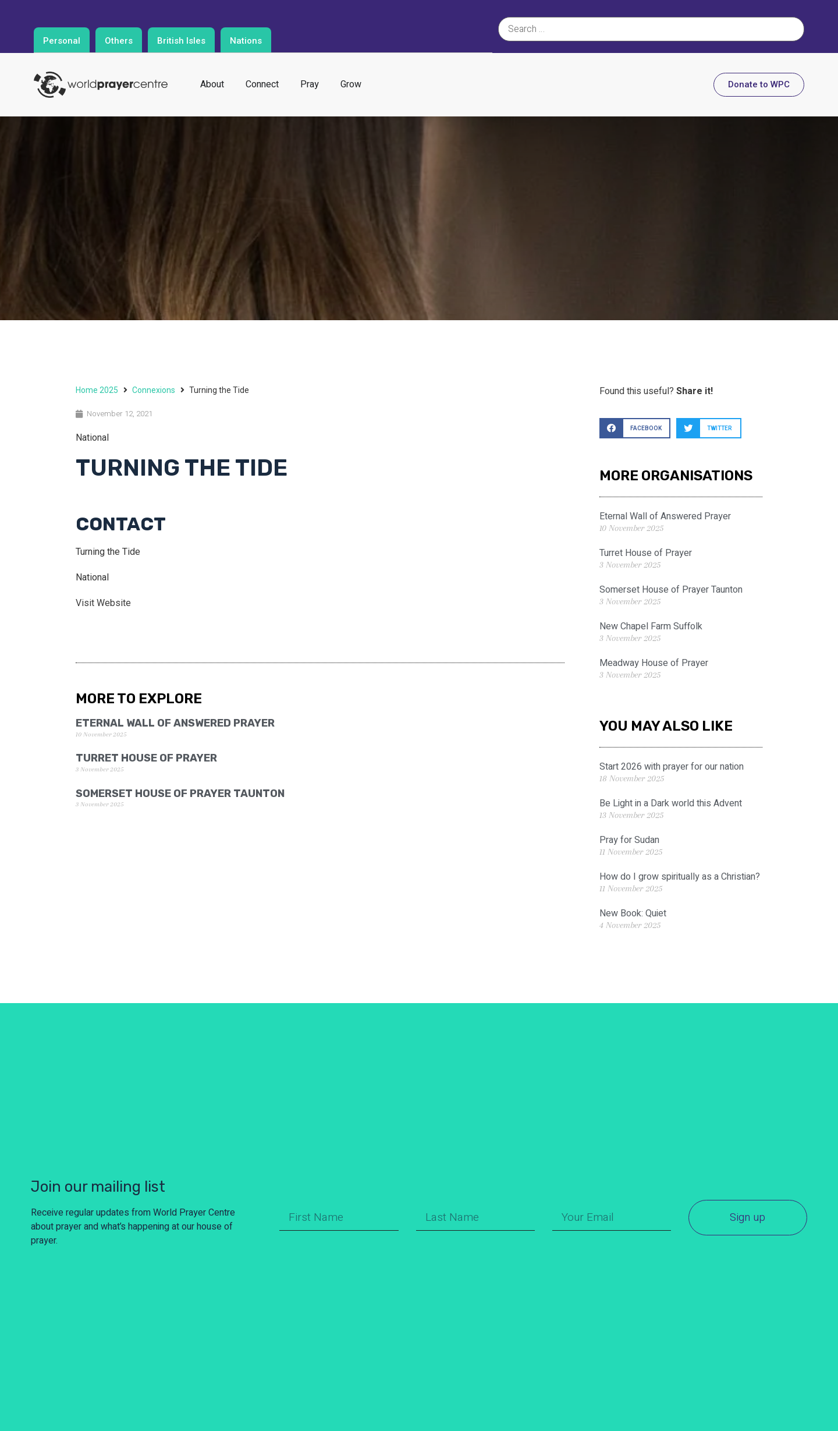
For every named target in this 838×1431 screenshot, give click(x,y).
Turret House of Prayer (146, 758)
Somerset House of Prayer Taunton (180, 793)
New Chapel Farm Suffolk (650, 626)
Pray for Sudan (629, 840)
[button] (634, 428)
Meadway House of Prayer (653, 663)
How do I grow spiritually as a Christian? (679, 877)
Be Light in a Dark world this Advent (670, 803)
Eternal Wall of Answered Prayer (175, 723)
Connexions (153, 390)
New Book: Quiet (632, 913)
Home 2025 (97, 390)
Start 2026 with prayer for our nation (671, 767)
